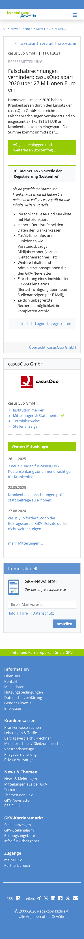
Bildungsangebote (19, 835)
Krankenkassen (20, 720)
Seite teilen (27, 44)
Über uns (12, 676)
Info (12, 613)
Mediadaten (14, 686)
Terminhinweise (26, 420)
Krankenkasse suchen (22, 727)
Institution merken (28, 410)
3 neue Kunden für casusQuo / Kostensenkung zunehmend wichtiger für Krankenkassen (40, 471)
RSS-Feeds (13, 805)
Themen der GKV (18, 794)
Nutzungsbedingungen (23, 692)
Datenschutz (43, 613)
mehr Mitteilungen (23, 543)
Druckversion (67, 44)
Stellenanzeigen (26, 426)
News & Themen (20, 772)
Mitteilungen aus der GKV (25, 784)
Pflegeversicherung (20, 754)
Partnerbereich (17, 865)
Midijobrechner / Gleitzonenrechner (34, 743)
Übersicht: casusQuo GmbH (52, 347)
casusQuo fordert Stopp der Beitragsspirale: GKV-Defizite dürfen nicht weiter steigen (38, 523)
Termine (11, 789)
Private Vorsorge (18, 759)
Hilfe (24, 613)
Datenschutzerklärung (23, 697)
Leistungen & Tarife (20, 732)
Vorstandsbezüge (19, 748)
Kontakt (10, 681)
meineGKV (13, 860)
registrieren (61, 323)
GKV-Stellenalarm (19, 830)
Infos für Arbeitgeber (21, 840)
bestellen (64, 623)
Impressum (14, 708)
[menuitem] (4, 29)
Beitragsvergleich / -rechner (27, 738)
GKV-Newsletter (17, 800)
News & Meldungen (20, 778)
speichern (46, 44)
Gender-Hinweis (17, 702)
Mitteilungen (35, 415)
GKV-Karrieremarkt (23, 818)
